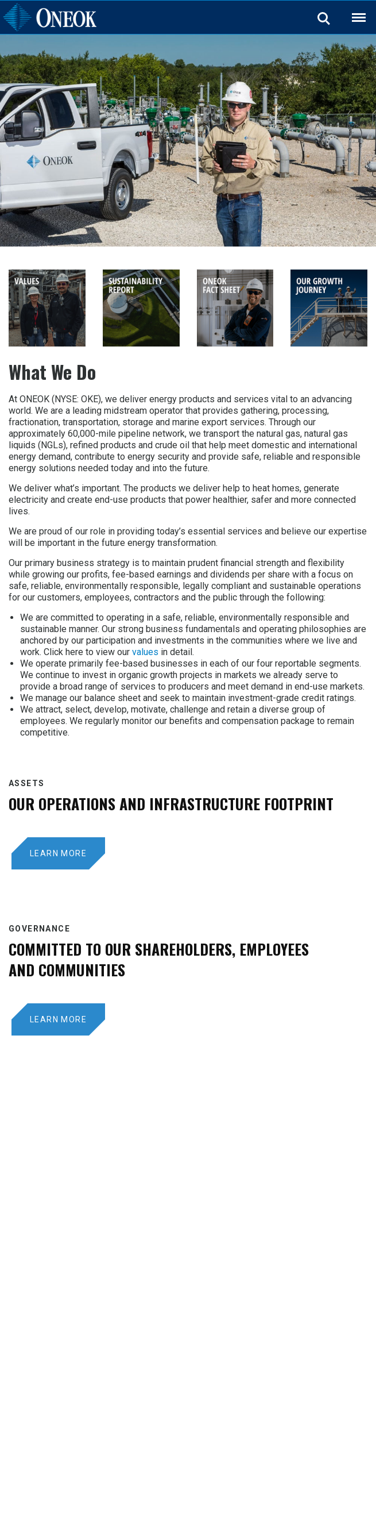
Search (324, 18)
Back (354, 10)
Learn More (58, 1019)
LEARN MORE (58, 853)
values (145, 651)
